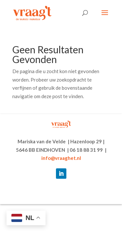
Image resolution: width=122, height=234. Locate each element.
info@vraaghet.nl (61, 158)
